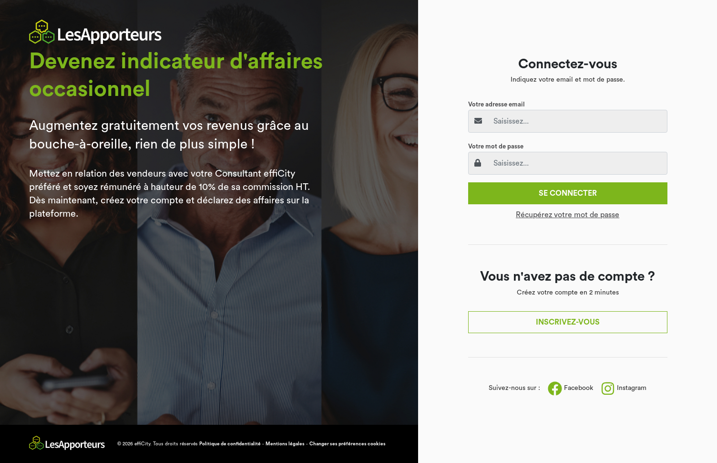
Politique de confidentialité (230, 444)
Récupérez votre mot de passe (567, 215)
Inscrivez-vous (568, 322)
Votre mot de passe (495, 146)
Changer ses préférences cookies (347, 444)
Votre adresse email (496, 104)
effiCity (142, 444)
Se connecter (568, 193)
